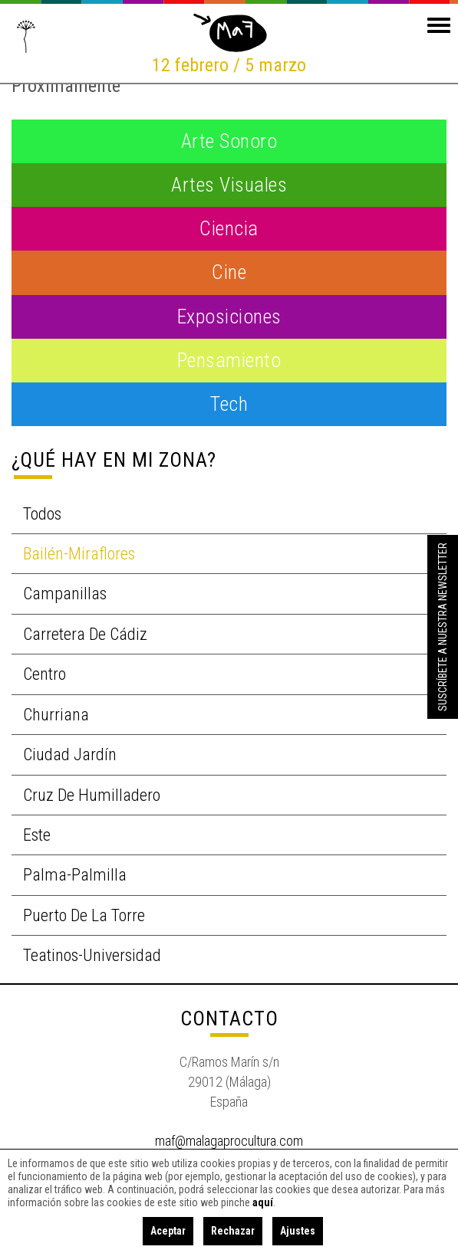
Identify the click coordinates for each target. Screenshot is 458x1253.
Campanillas (65, 593)
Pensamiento (229, 360)
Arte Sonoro (229, 141)
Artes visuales (229, 184)
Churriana (56, 714)
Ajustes (297, 1231)
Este (37, 835)
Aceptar (168, 1231)
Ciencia (229, 228)
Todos (42, 513)
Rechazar (233, 1231)
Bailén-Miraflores (79, 553)
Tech (229, 403)
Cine (229, 272)
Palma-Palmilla (75, 874)
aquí (262, 1202)
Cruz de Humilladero (91, 795)
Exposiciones (229, 316)
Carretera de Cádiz (85, 634)
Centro (44, 674)
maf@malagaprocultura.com (229, 1141)
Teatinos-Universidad (92, 955)
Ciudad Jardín (70, 754)
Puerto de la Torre (84, 915)
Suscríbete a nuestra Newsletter (443, 627)
